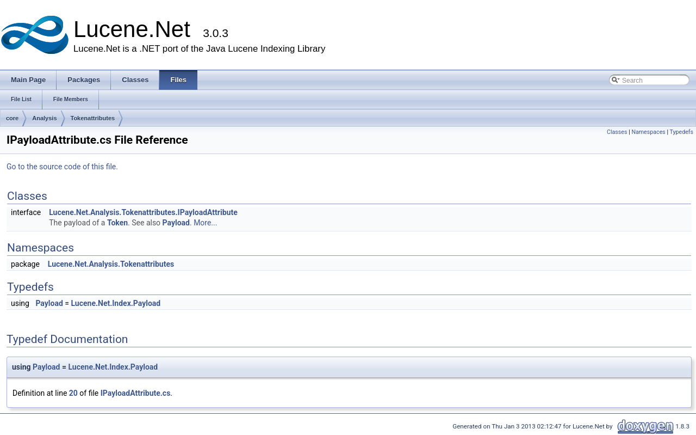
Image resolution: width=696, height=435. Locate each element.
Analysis (44, 118)
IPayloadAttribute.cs (136, 393)
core (12, 118)
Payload (176, 222)
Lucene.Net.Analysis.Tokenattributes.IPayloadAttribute (143, 212)
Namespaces (648, 132)
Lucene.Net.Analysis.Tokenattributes (111, 264)
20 (73, 393)
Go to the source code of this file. (62, 166)
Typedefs (681, 132)
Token (117, 222)
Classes (617, 132)
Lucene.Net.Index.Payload (115, 303)
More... (205, 222)
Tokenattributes (93, 118)
